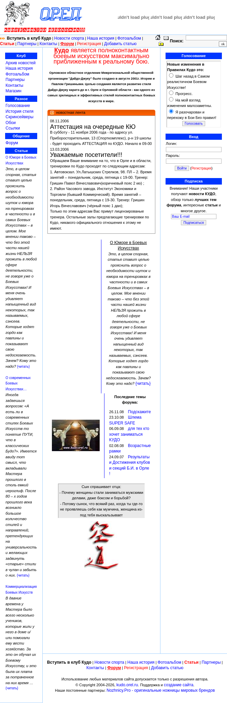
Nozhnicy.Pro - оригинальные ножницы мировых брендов (161, 690)
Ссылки (12, 128)
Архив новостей (20, 62)
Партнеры (27, 43)
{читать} (23, 366)
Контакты (49, 43)
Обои (10, 122)
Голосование (17, 105)
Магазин (13, 91)
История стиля (19, 111)
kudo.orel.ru (127, 684)
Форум (11, 142)
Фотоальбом (129, 38)
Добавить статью (120, 43)
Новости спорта (69, 38)
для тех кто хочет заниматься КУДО (129, 434)
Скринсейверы (19, 116)
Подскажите (139, 411)
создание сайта (178, 684)
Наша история (100, 38)
